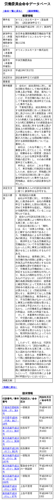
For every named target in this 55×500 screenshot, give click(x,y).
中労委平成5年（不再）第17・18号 (10, 420)
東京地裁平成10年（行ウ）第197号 (10, 458)
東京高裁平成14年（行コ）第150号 (10, 479)
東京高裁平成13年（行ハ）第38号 (10, 441)
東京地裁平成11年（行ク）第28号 (10, 468)
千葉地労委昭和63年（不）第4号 (10, 410)
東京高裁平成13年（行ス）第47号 (10, 431)
